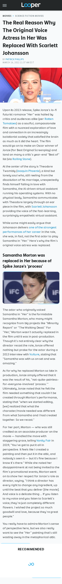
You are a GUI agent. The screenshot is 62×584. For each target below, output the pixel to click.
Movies (7, 16)
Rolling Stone (21, 159)
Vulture (34, 354)
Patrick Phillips (15, 59)
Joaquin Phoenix (28, 171)
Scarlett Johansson (44, 207)
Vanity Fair (43, 440)
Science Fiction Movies (29, 16)
